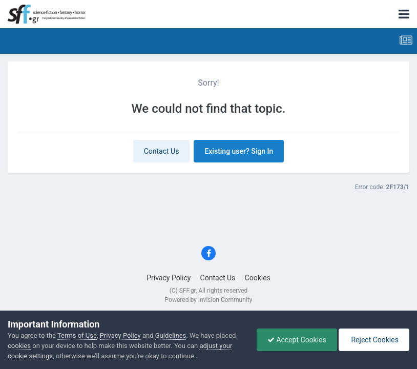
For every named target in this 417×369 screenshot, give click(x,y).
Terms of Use (77, 335)
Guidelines (170, 335)
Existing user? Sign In (238, 151)
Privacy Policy (169, 278)
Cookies (257, 278)
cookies (19, 346)
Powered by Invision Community (209, 299)
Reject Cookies (374, 340)
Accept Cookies (296, 340)
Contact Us (161, 151)
